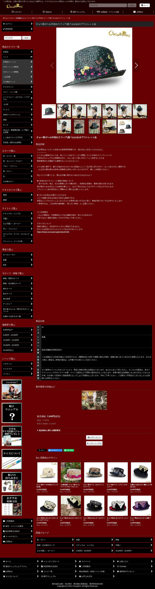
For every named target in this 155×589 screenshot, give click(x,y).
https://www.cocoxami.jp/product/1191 (53, 232)
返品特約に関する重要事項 (48, 430)
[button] (52, 65)
